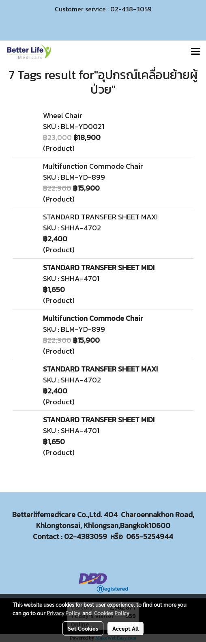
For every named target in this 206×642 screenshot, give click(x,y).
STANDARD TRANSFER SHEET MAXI (100, 216)
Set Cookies (83, 628)
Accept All (125, 628)
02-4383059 (85, 536)
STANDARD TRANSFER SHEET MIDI (98, 267)
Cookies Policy (111, 612)
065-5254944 (149, 536)
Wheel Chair (62, 115)
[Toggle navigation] (195, 52)
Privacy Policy (63, 612)
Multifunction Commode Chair (93, 166)
